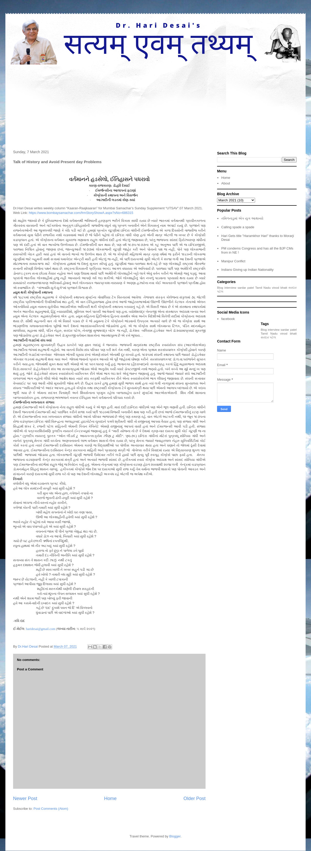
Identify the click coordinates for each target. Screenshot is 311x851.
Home (110, 798)
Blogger (175, 836)
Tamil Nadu (262, 287)
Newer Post (25, 798)
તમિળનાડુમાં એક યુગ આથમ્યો (242, 218)
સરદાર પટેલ (268, 337)
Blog (220, 287)
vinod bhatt (279, 287)
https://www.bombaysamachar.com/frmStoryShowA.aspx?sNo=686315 (81, 213)
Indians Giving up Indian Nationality (247, 270)
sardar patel (246, 287)
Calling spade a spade (237, 227)
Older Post (194, 798)
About (225, 183)
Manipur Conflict (233, 261)
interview (230, 287)
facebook (228, 319)
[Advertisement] (155, 103)
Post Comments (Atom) (51, 809)
